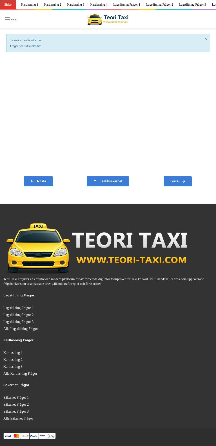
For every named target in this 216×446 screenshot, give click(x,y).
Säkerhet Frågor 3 (16, 411)
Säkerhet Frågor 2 (16, 404)
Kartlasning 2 (52, 4)
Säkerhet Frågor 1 (16, 397)
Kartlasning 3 (75, 4)
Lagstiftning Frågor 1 (126, 4)
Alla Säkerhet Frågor (18, 418)
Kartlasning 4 (98, 4)
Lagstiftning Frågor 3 (192, 4)
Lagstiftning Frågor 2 (159, 4)
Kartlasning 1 (29, 4)
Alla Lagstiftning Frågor (20, 329)
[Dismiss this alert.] (206, 39)
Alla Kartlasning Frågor (20, 373)
